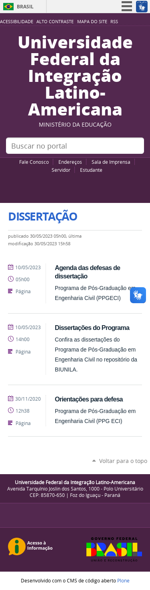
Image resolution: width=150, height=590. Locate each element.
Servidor (61, 170)
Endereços (70, 162)
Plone (123, 580)
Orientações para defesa (89, 399)
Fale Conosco (34, 162)
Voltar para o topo (123, 461)
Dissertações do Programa (92, 327)
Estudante (91, 170)
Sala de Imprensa (111, 162)
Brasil (25, 6)
